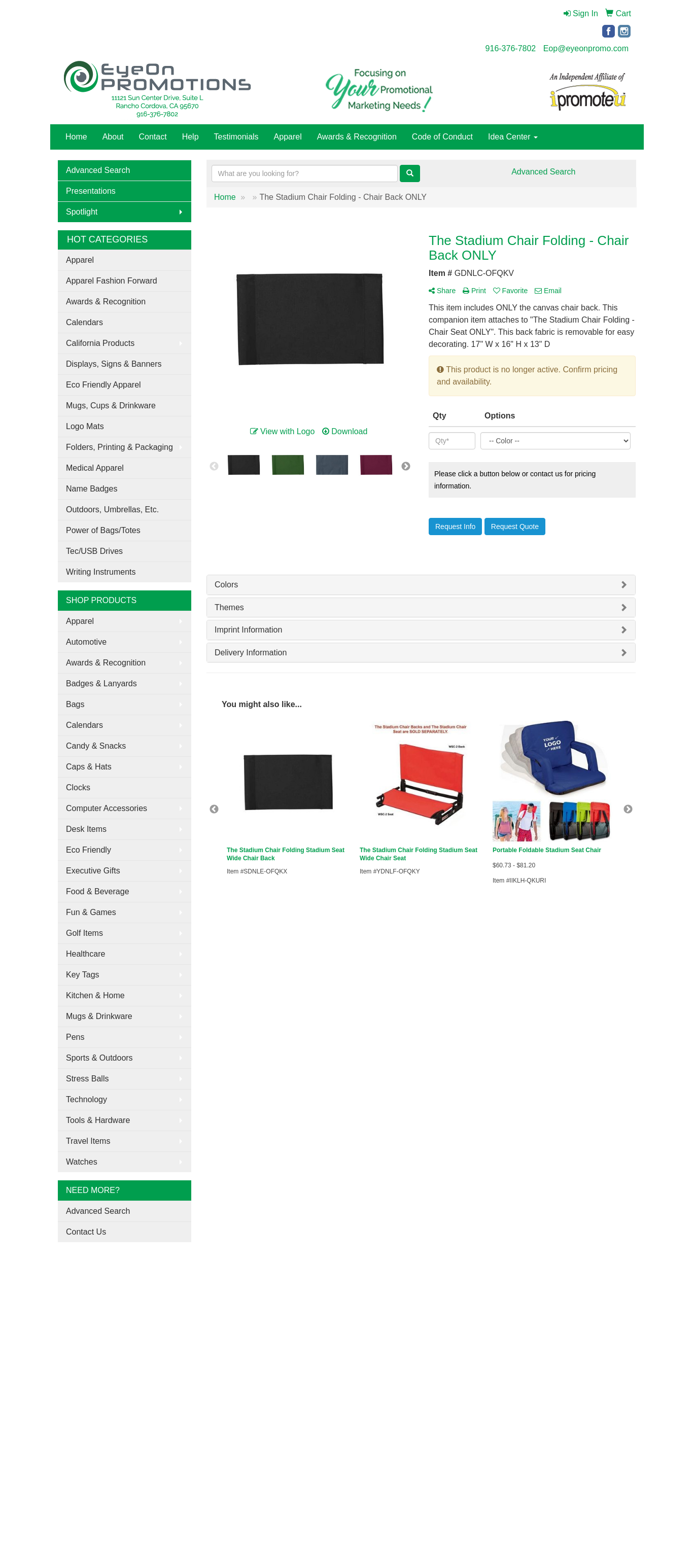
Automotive (86, 642)
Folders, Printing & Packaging (119, 447)
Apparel (288, 136)
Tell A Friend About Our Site (107, 1356)
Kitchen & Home (95, 995)
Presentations (91, 191)
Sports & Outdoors (99, 1058)
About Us (71, 1312)
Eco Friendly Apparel (103, 384)
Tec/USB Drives (94, 551)
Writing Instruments (101, 572)
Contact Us (86, 1232)
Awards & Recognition (357, 136)
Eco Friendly (88, 850)
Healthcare (85, 954)
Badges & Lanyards (101, 683)
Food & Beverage (97, 891)
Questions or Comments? (104, 1344)
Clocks (78, 787)
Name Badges (91, 488)
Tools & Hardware (98, 1120)
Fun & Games (91, 912)
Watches (81, 1162)
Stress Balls (87, 1078)
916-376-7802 (510, 48)
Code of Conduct (442, 136)
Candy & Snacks (96, 746)
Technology (86, 1099)
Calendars (84, 322)
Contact (153, 136)
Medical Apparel (95, 468)
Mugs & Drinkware (99, 1016)
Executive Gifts (93, 870)
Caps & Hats (89, 766)
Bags (75, 704)
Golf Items (84, 933)
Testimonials (236, 136)
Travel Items (88, 1141)
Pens (75, 1037)
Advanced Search (98, 170)
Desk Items (86, 829)
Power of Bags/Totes (103, 530)
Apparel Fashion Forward (111, 280)
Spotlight (81, 211)
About (113, 136)
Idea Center (513, 136)
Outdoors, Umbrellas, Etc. (112, 509)
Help (190, 136)
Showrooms (174, 1312)
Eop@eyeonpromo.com (586, 48)
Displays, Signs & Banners (114, 364)
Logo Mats (85, 426)
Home (76, 136)
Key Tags (82, 974)
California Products (100, 343)
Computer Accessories (106, 808)
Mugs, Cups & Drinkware (111, 405)
